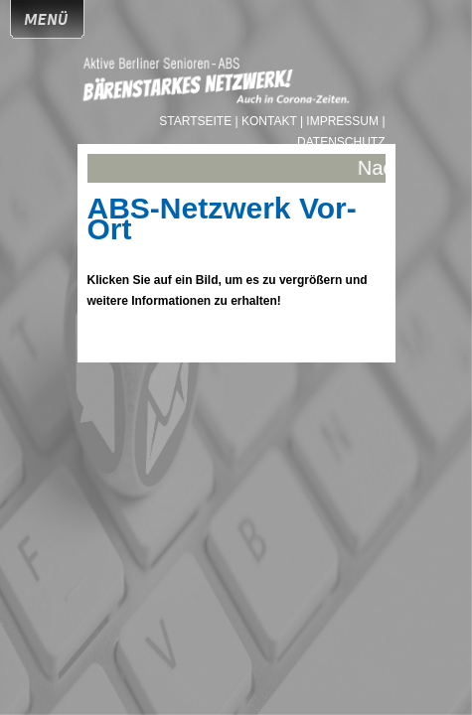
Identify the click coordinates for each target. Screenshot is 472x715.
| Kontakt (268, 121)
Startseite (197, 121)
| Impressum (339, 121)
